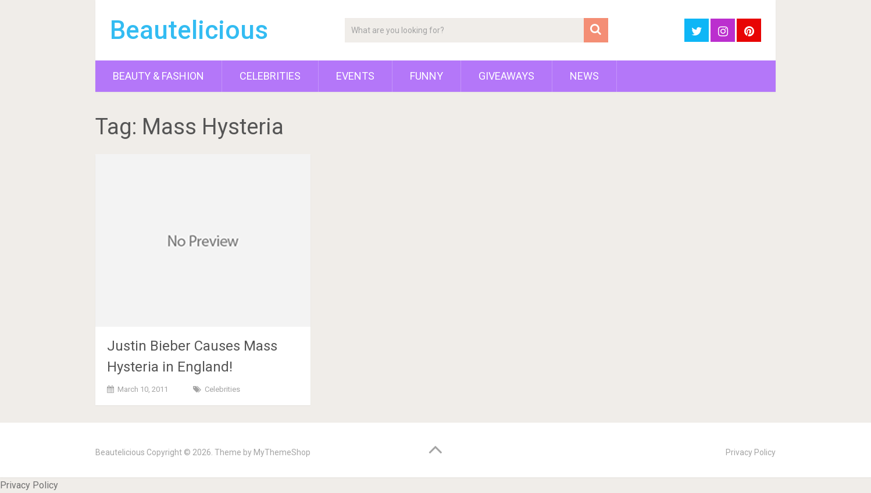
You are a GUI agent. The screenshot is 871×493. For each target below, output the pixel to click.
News (584, 76)
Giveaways (506, 76)
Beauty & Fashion (158, 76)
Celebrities (270, 76)
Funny (426, 76)
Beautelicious (189, 30)
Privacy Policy (751, 452)
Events (355, 76)
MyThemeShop (282, 452)
